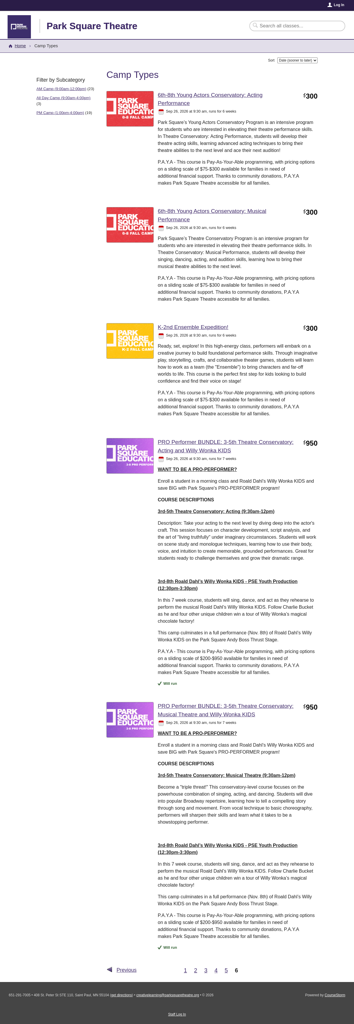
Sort (271, 60)
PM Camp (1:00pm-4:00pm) (60, 113)
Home (20, 45)
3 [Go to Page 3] (205, 970)
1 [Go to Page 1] (185, 970)
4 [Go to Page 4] (216, 970)
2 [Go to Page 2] (195, 970)
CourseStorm (335, 995)
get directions (121, 995)
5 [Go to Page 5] (226, 970)
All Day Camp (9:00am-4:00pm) (63, 98)
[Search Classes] (294, 26)
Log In (339, 5)
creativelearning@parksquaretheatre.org (167, 995)
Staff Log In (177, 1014)
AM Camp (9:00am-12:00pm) (61, 89)
